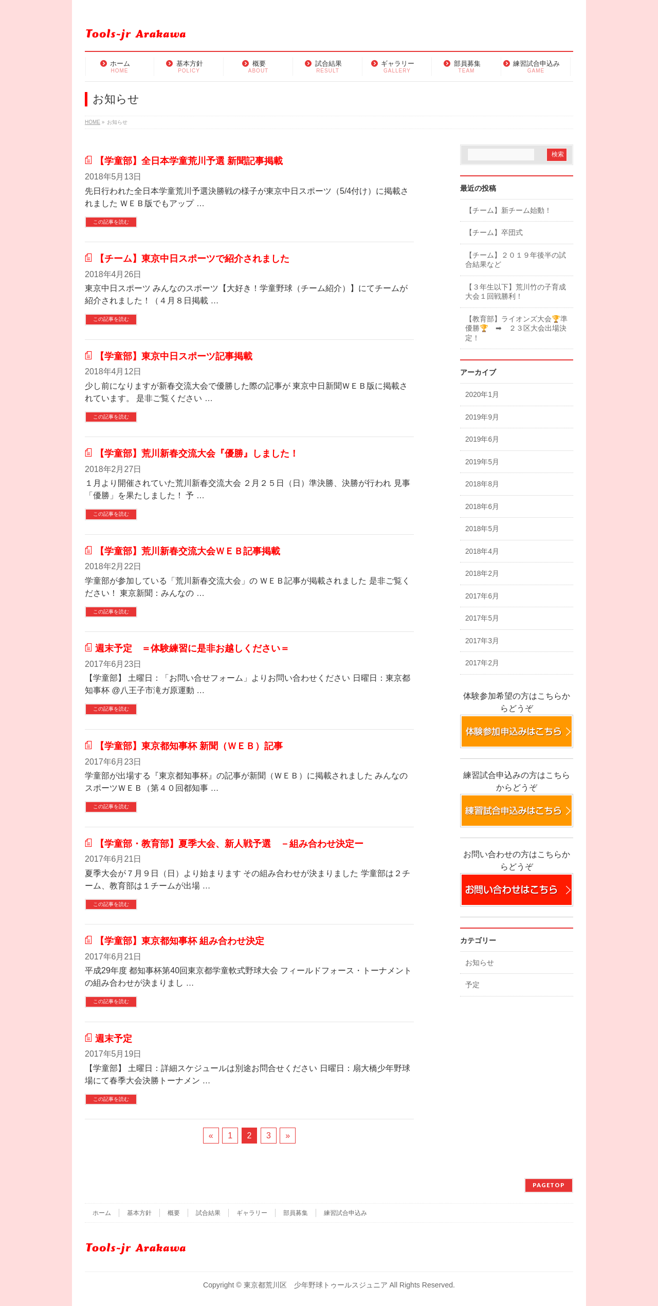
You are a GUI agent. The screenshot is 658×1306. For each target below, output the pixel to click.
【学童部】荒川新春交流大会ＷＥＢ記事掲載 (187, 551)
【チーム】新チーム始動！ (508, 210)
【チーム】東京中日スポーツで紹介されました (192, 258)
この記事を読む (111, 222)
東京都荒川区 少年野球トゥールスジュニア (316, 1285)
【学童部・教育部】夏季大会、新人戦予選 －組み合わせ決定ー (229, 843)
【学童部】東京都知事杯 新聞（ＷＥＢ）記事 (189, 745)
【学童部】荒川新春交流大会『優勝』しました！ (197, 453)
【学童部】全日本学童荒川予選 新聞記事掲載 (189, 160)
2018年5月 (482, 529)
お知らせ (479, 963)
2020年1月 (482, 394)
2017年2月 (482, 663)
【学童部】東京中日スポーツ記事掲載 (173, 356)
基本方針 (139, 1213)
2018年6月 (482, 507)
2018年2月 (482, 573)
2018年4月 (482, 551)
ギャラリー (251, 1213)
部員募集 (295, 1213)
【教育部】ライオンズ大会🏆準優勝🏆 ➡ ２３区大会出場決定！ (516, 328)
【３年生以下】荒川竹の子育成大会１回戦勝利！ (515, 292)
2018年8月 (482, 484)
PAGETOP (549, 1185)
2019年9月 (482, 417)
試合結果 (208, 1213)
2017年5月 (482, 618)
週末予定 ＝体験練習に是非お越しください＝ (192, 648)
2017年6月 (482, 596)
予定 (472, 985)
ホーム (102, 1213)
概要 (174, 1213)
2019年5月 (482, 462)
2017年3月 (482, 641)
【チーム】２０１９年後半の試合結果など (515, 260)
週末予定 (113, 1038)
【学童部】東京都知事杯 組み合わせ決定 (179, 940)
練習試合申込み (345, 1213)
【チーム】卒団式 (494, 233)
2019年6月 (482, 439)
